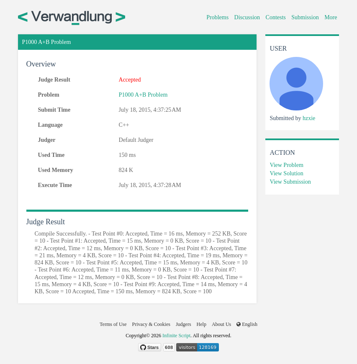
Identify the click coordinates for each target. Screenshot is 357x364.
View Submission (290, 182)
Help (201, 324)
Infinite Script (176, 335)
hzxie (309, 118)
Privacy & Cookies (151, 324)
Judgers (183, 324)
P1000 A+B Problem (143, 95)
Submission (304, 17)
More (330, 17)
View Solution (286, 173)
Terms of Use (113, 324)
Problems (217, 17)
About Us (221, 324)
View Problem (286, 165)
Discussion (247, 17)
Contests (276, 17)
